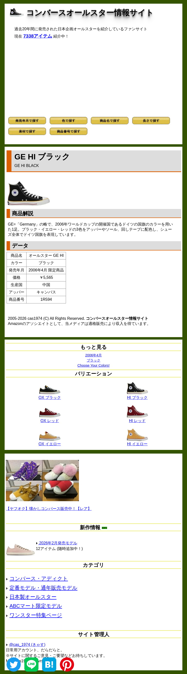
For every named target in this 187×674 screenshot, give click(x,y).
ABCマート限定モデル (35, 606)
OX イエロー (49, 442)
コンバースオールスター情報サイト (90, 12)
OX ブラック (49, 396)
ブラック (93, 360)
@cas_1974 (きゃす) (27, 645)
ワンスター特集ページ (35, 615)
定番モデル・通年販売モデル (43, 588)
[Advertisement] (93, 78)
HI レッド (137, 419)
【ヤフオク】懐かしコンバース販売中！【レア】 (49, 509)
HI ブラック (137, 396)
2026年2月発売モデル (56, 543)
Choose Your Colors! (93, 365)
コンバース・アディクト (38, 578)
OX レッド (50, 419)
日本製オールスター (32, 597)
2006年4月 (93, 355)
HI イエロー (137, 442)
